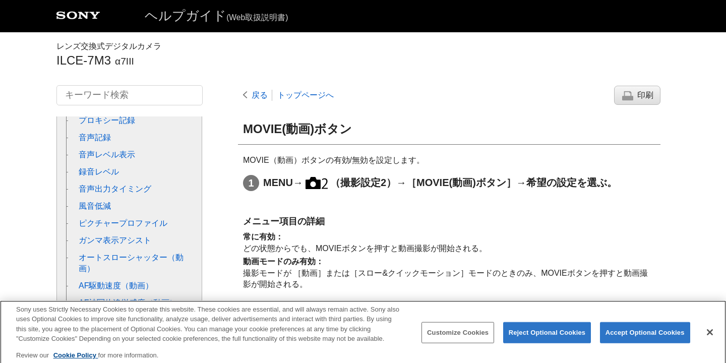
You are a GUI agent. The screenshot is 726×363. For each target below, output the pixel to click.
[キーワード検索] (129, 95)
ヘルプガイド (216, 15)
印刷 (645, 95)
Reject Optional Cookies (547, 338)
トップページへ (305, 95)
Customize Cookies (458, 338)
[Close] (710, 338)
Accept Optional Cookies (645, 338)
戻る (260, 95)
